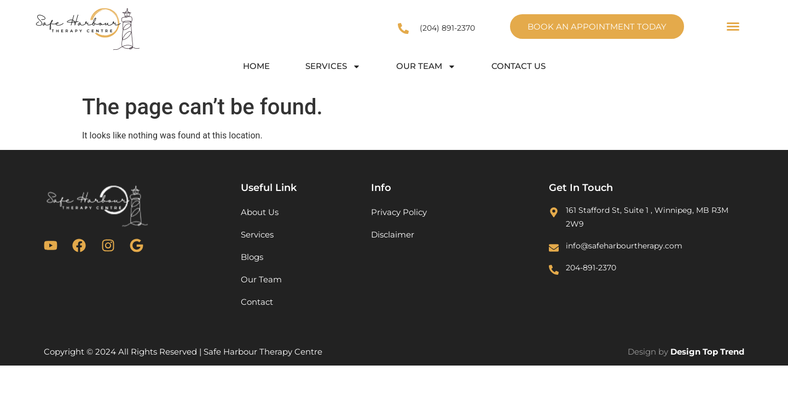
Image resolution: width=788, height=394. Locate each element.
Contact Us (518, 66)
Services (333, 66)
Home (256, 66)
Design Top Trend (707, 351)
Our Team (426, 66)
